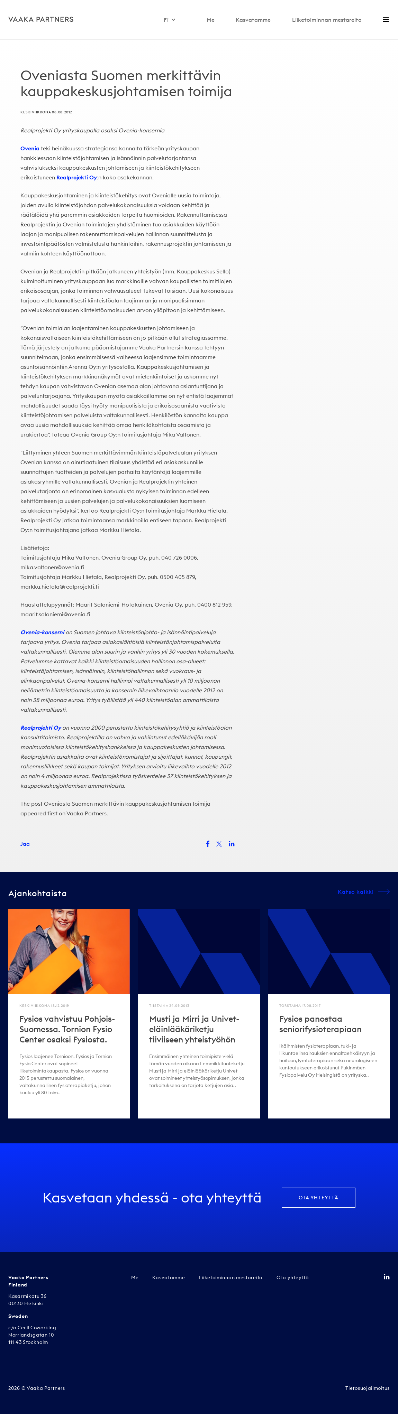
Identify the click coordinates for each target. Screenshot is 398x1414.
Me (211, 19)
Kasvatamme (253, 19)
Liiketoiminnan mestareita (327, 19)
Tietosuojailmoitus (367, 1388)
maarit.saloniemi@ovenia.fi (55, 614)
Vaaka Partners (86, 813)
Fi (170, 20)
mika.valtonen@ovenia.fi (52, 567)
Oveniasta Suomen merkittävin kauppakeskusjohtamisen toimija (127, 803)
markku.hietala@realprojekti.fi (59, 586)
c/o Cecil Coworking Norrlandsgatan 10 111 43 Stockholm (32, 1334)
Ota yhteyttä (318, 1198)
